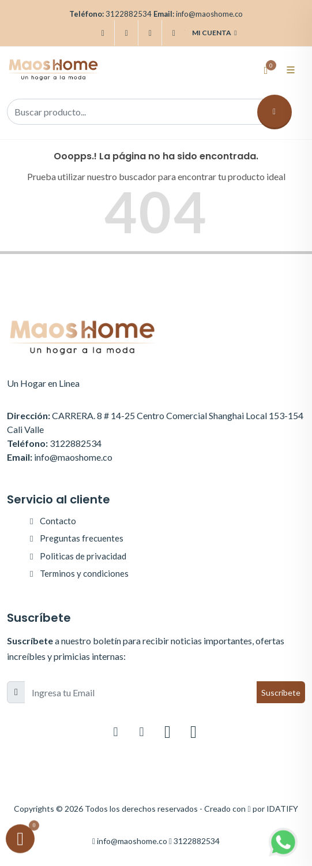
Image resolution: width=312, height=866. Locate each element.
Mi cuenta (214, 33)
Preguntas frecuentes (81, 538)
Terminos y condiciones (84, 573)
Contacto (58, 521)
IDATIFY (282, 808)
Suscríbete (280, 692)
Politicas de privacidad (83, 556)
